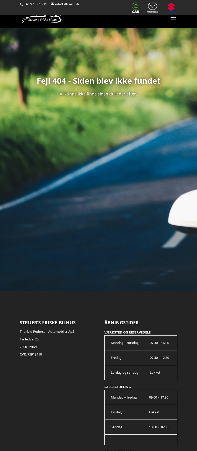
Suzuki (172, 8)
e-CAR (137, 8)
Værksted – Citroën (122, 8)
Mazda (154, 8)
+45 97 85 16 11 (36, 4)
